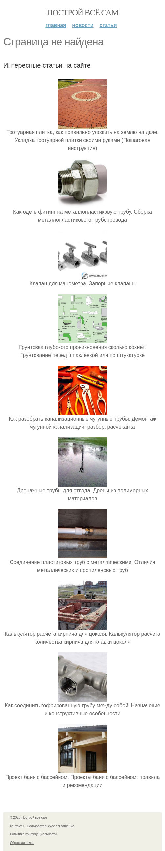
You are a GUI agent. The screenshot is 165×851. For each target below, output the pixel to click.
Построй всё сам (82, 12)
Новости (82, 25)
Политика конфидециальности (33, 834)
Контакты (17, 826)
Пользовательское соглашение (50, 826)
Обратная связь (22, 843)
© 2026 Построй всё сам (28, 817)
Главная (55, 25)
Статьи (108, 25)
